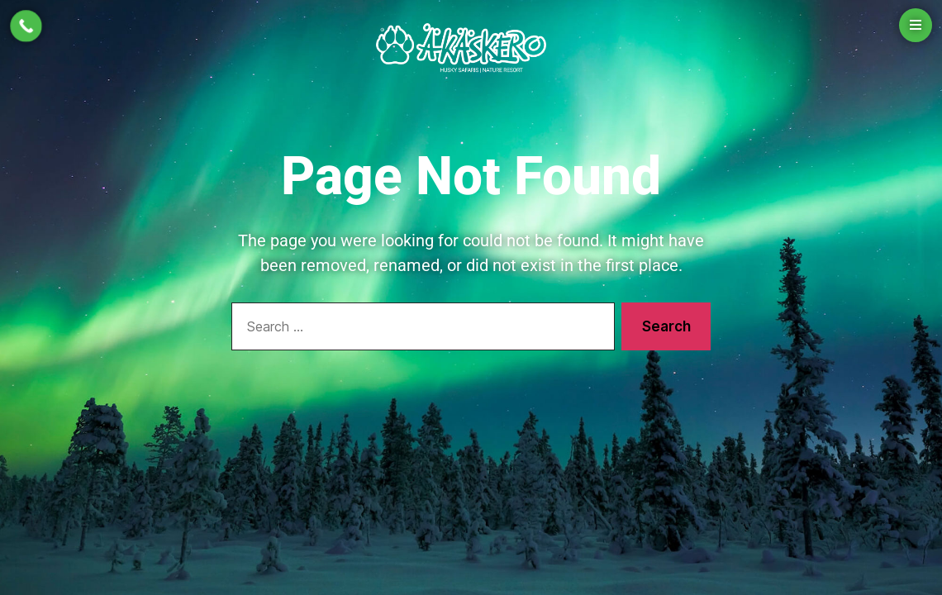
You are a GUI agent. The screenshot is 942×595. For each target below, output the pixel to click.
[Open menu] (915, 25)
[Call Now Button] (26, 26)
